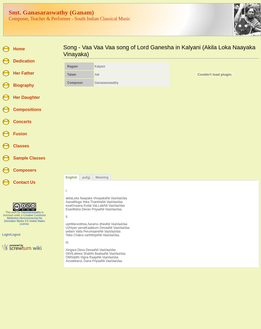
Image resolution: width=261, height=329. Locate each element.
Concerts (22, 121)
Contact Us (24, 182)
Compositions (27, 109)
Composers (24, 170)
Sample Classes (29, 158)
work (14, 212)
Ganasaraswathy (31, 212)
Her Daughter (26, 97)
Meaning (101, 177)
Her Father (23, 73)
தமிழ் (86, 177)
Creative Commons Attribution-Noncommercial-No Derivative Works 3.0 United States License (25, 219)
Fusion (20, 134)
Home (19, 49)
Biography (23, 85)
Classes (21, 146)
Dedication (24, 61)
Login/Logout (11, 234)
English (71, 177)
